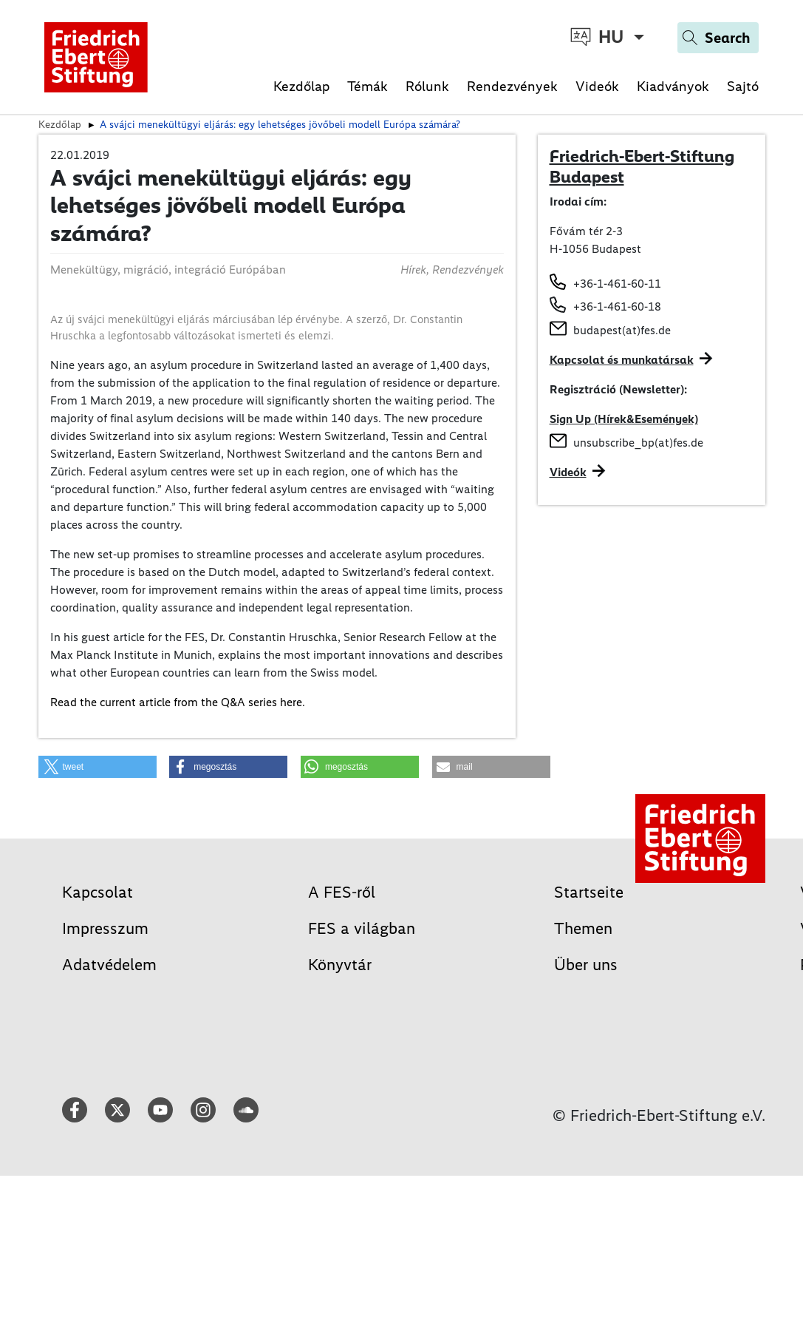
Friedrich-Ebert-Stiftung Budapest (642, 166)
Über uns (586, 965)
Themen (583, 928)
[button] (97, 767)
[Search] (718, 37)
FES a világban (361, 928)
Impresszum (105, 928)
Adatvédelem (109, 965)
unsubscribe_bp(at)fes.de (638, 443)
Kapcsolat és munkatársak (622, 360)
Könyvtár (340, 965)
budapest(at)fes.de (622, 330)
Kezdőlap (301, 86)
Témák (367, 86)
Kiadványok (673, 86)
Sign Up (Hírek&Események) (624, 419)
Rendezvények (512, 86)
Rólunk (427, 86)
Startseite (588, 892)
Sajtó (743, 86)
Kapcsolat (97, 892)
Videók (597, 86)
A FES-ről (341, 892)
